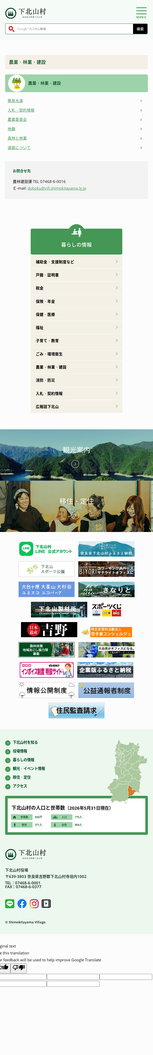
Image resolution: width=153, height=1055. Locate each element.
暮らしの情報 (23, 759)
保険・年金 (45, 301)
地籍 (11, 128)
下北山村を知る (25, 742)
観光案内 (76, 450)
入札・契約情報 (21, 110)
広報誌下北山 (47, 406)
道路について (19, 147)
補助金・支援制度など (55, 261)
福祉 (39, 327)
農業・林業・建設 (51, 367)
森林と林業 (17, 138)
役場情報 (20, 751)
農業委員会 (17, 119)
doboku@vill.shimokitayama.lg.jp (57, 188)
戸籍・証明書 (47, 274)
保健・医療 (45, 314)
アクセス (20, 785)
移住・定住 (76, 501)
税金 (39, 288)
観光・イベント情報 (29, 768)
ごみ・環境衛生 (49, 353)
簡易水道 (15, 100)
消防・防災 (45, 380)
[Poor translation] (18, 968)
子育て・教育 (47, 340)
